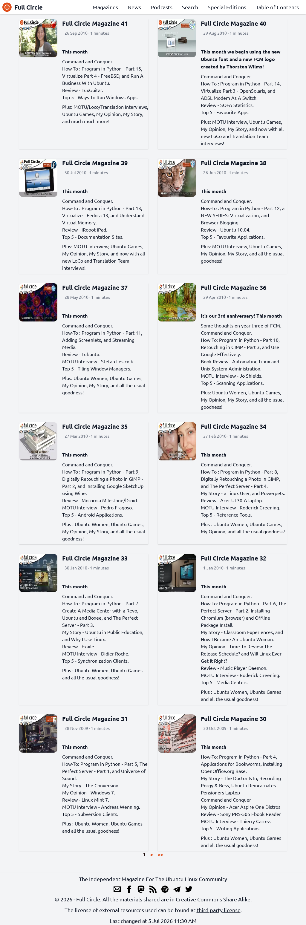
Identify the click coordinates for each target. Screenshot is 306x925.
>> (160, 854)
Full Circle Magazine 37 (95, 287)
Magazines (105, 7)
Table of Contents (277, 7)
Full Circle (22, 7)
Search (190, 7)
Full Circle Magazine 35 (95, 426)
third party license (219, 910)
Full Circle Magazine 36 (233, 287)
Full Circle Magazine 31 (95, 718)
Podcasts (161, 7)
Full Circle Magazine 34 (233, 426)
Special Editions (227, 7)
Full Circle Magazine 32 (233, 558)
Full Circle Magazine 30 (233, 718)
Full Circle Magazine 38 (233, 163)
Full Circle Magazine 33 (95, 558)
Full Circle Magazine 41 (95, 23)
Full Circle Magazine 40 (233, 23)
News (134, 7)
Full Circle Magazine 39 (95, 163)
